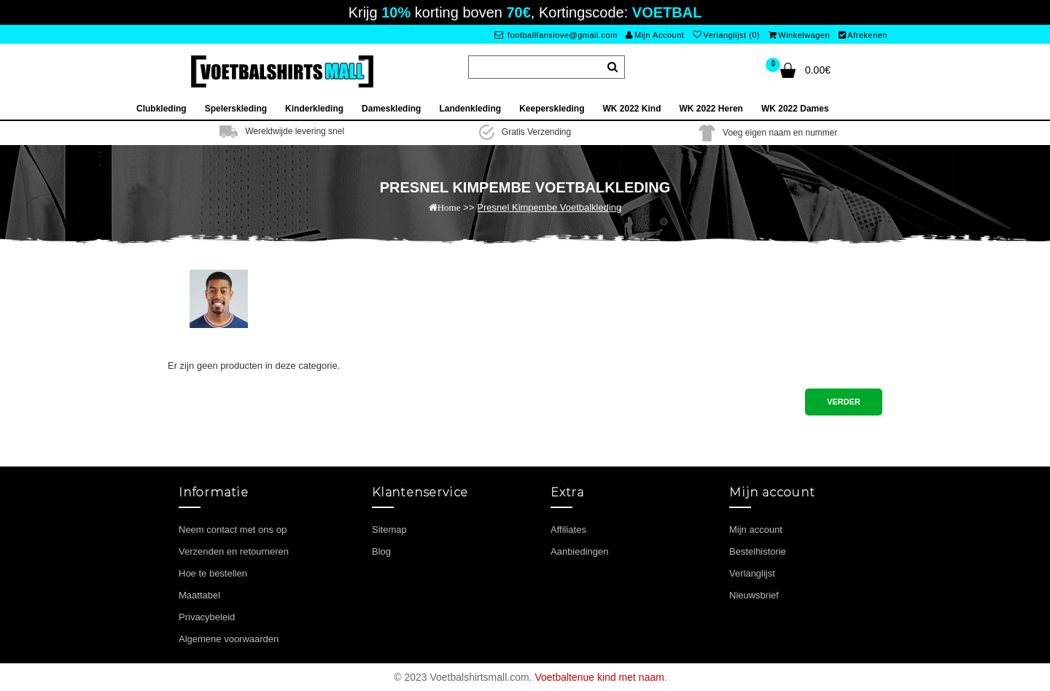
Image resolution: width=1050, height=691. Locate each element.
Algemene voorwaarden (229, 638)
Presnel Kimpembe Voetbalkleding (549, 207)
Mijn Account (655, 35)
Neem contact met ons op (233, 529)
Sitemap (389, 529)
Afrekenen (863, 35)
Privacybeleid (207, 617)
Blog (381, 551)
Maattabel (199, 595)
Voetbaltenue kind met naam (599, 677)
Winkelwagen (799, 35)
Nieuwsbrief (754, 595)
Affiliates (568, 529)
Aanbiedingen (580, 551)
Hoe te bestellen (213, 573)
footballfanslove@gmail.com (556, 35)
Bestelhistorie (757, 551)
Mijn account (755, 529)
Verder (843, 401)
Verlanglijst (752, 573)
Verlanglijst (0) (726, 35)
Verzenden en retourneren (234, 551)
